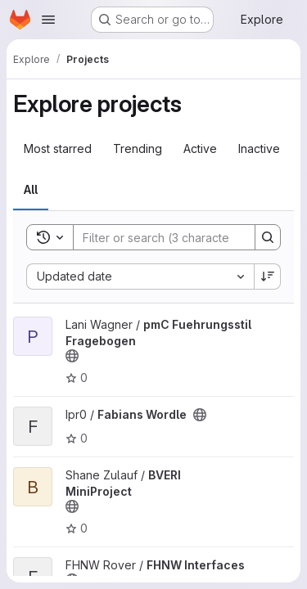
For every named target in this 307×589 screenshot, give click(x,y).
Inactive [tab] (259, 148)
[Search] (181, 237)
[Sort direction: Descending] (268, 276)
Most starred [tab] (58, 148)
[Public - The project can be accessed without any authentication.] (72, 355)
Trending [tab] (137, 148)
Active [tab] (200, 148)
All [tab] (31, 189)
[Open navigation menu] (48, 20)
